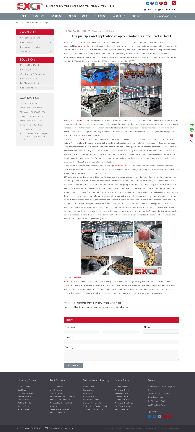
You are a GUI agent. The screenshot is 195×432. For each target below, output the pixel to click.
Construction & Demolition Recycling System (159, 395)
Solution (152, 380)
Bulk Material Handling (96, 380)
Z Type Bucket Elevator (93, 409)
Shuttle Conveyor (57, 413)
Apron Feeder (89, 393)
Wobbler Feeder (25, 403)
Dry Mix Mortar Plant (156, 401)
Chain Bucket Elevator (92, 403)
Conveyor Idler (121, 387)
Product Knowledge (40, 23)
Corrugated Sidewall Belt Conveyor (61, 404)
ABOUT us (119, 16)
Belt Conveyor (56, 387)
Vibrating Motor (121, 409)
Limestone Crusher (26, 393)
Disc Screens (23, 400)
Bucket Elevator (89, 387)
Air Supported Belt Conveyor (62, 396)
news (72, 16)
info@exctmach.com (34, 121)
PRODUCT (38, 16)
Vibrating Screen (28, 380)
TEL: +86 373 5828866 (29, 428)
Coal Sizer (22, 390)
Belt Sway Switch (122, 406)
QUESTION (101, 16)
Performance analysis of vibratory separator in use (97, 303)
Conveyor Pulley (122, 396)
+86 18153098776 (34, 108)
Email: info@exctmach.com (161, 10)
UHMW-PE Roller (122, 393)
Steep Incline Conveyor (60, 409)
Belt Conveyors (59, 380)
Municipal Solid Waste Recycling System (161, 388)
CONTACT (137, 16)
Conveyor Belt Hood (124, 403)
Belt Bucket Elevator (91, 400)
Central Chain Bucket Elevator (96, 406)
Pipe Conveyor (56, 393)
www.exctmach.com (34, 129)
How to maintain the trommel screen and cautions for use (101, 307)
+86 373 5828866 (31, 103)
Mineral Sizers (24, 387)
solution (57, 16)
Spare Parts (122, 380)
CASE (85, 16)
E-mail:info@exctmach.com (59, 428)
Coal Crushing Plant (156, 405)
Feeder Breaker (25, 396)
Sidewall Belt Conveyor (60, 400)
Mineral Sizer (23, 409)
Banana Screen (24, 406)
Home (23, 16)
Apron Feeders (89, 396)
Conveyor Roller (122, 390)
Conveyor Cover (122, 400)
